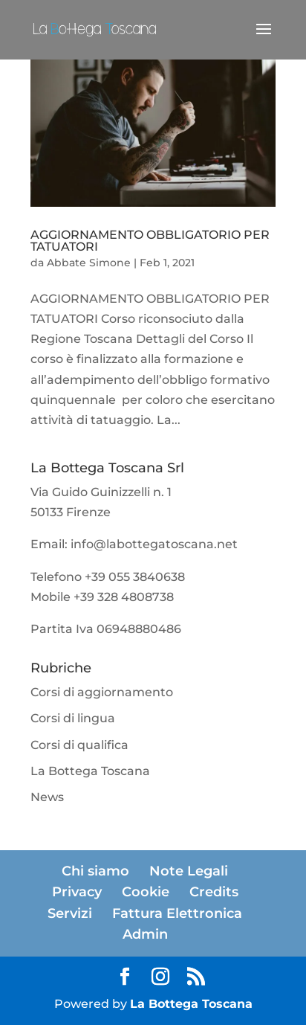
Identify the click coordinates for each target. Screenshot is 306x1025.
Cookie (145, 892)
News (47, 797)
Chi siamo (95, 871)
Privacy (77, 892)
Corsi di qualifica (79, 745)
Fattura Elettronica (177, 913)
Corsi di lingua (72, 718)
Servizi (70, 913)
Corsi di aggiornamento (101, 692)
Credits (213, 892)
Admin (145, 934)
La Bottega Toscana (90, 771)
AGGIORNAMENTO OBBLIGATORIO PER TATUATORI (150, 241)
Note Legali (188, 871)
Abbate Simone (89, 262)
